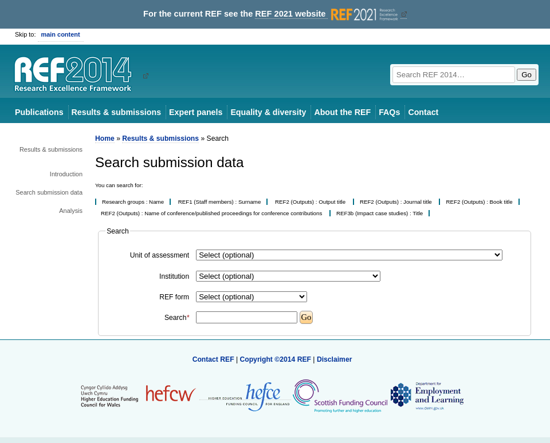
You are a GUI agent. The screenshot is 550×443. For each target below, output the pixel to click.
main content (60, 34)
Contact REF (213, 359)
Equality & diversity (268, 112)
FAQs (389, 112)
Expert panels (195, 112)
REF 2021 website (327, 14)
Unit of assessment (159, 255)
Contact (423, 112)
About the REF (342, 112)
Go (526, 74)
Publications (39, 112)
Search (176, 318)
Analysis (70, 210)
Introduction (66, 174)
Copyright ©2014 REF (276, 359)
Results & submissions (116, 112)
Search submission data (48, 192)
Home (105, 139)
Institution (174, 276)
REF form (174, 297)
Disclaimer (334, 359)
